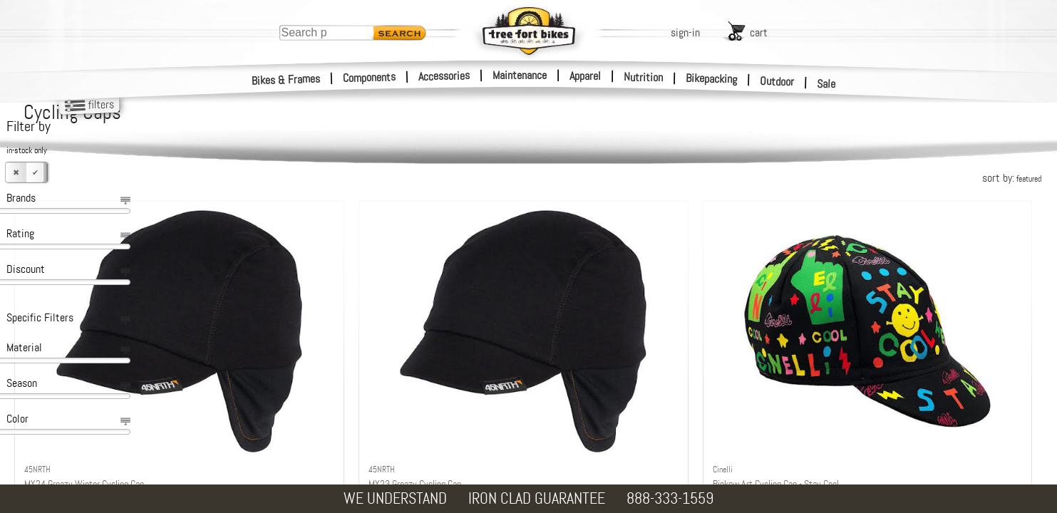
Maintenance (520, 75)
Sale (826, 84)
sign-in (685, 32)
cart (759, 32)
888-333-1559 (670, 498)
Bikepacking (712, 79)
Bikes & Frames (286, 79)
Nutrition (643, 77)
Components (369, 77)
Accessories (444, 76)
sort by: (1011, 177)
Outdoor (777, 81)
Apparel (585, 75)
